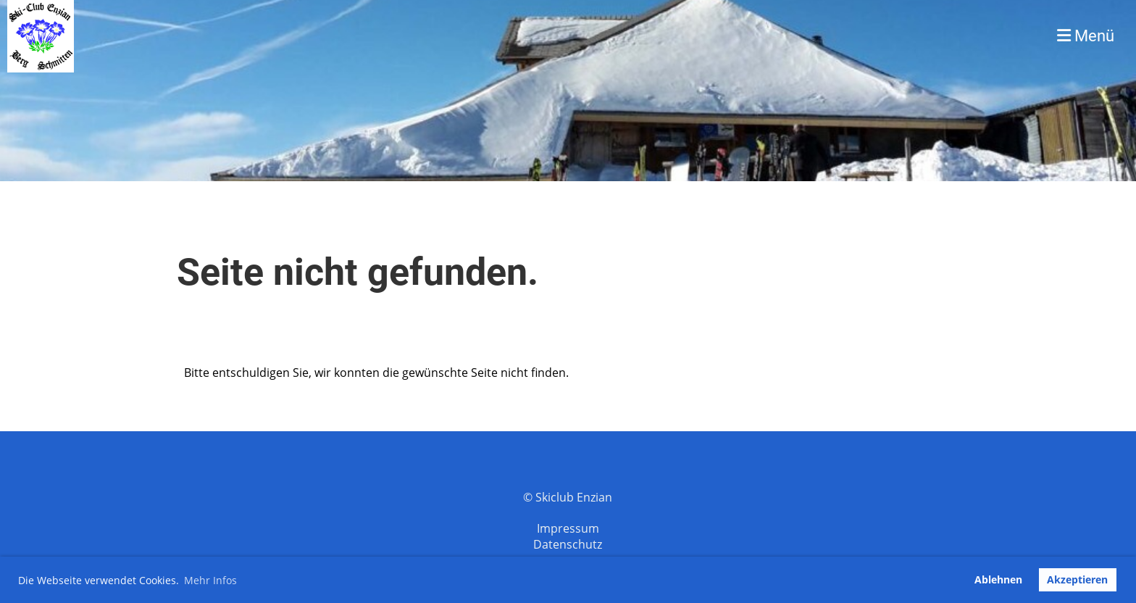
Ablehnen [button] (998, 579)
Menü (1085, 36)
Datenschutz (567, 544)
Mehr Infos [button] (210, 580)
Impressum (568, 528)
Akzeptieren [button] (1077, 579)
